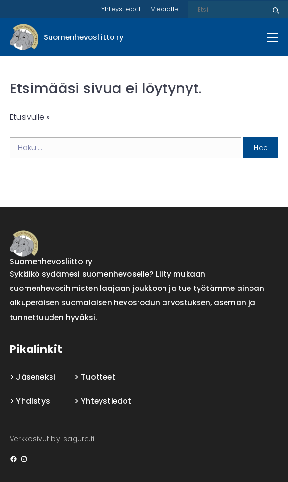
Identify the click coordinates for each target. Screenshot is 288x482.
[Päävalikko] (272, 37)
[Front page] (67, 37)
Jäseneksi (35, 377)
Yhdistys (33, 401)
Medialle (164, 8)
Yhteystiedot (121, 8)
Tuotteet (98, 377)
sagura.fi (78, 439)
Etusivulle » (30, 116)
